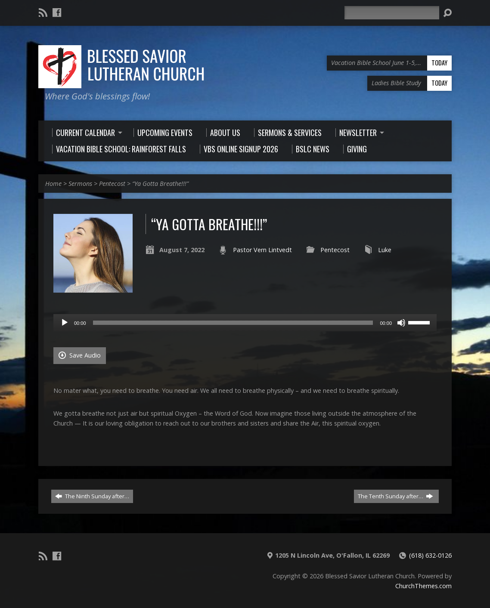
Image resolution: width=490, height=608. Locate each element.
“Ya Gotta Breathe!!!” (160, 183)
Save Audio (80, 355)
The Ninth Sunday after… (92, 496)
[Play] (64, 322)
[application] (245, 322)
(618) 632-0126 (430, 555)
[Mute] (401, 322)
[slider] (233, 323)
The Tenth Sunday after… (395, 496)
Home (53, 183)
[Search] (391, 12)
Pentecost (112, 183)
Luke (384, 250)
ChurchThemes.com (423, 586)
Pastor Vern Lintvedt (262, 250)
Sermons (80, 183)
